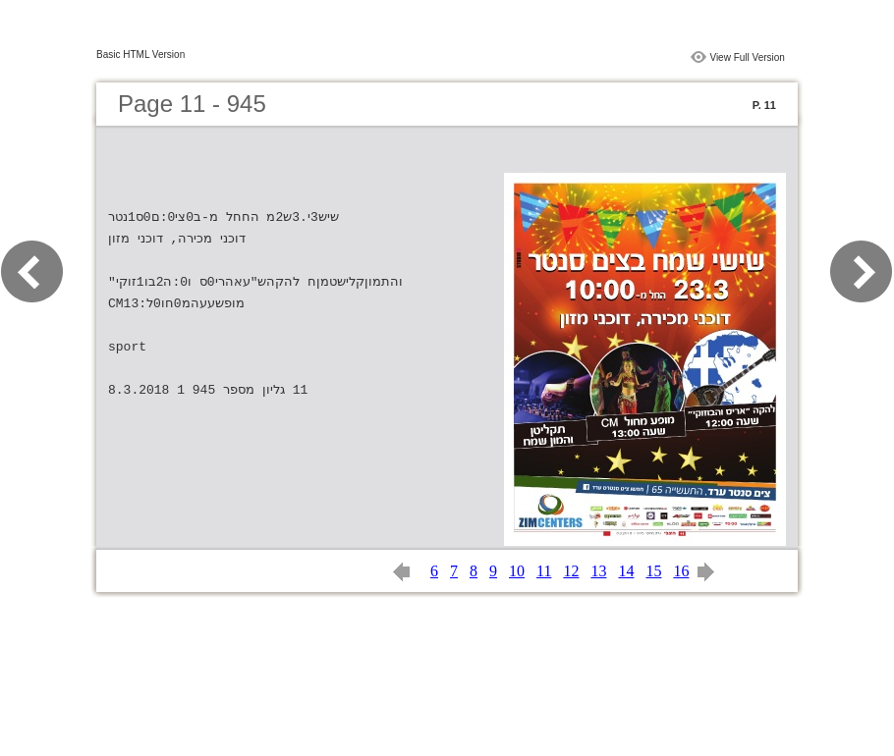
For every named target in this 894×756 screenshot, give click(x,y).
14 (626, 571)
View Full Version (747, 57)
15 (653, 571)
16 (681, 571)
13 (598, 571)
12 (571, 571)
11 (543, 571)
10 (517, 571)
